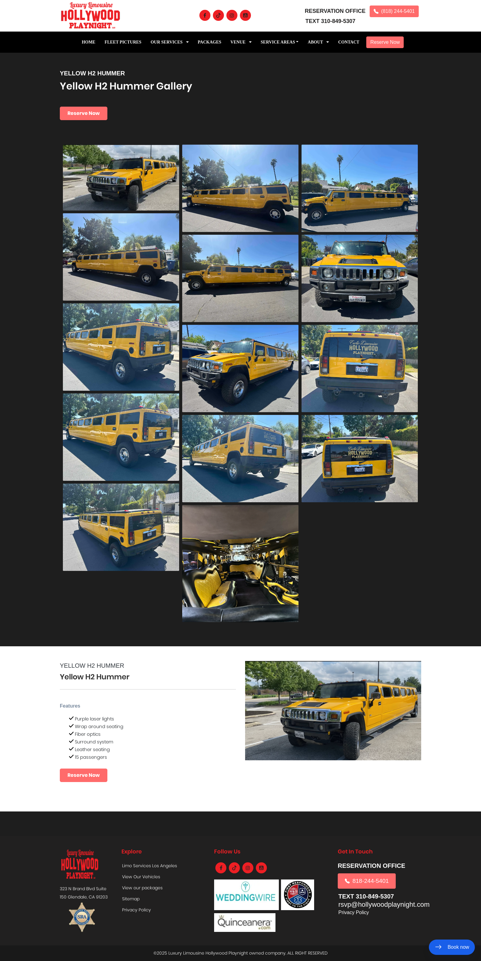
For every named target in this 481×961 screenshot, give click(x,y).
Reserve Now (385, 42)
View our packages (142, 888)
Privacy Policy (136, 910)
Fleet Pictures (123, 42)
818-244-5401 (367, 881)
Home (88, 42)
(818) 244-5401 (394, 11)
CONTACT (348, 42)
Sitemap (131, 899)
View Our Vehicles (141, 877)
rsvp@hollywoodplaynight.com (383, 904)
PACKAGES (209, 42)
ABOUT (318, 42)
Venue (241, 42)
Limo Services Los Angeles (149, 866)
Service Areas (278, 42)
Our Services (170, 42)
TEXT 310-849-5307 (331, 21)
